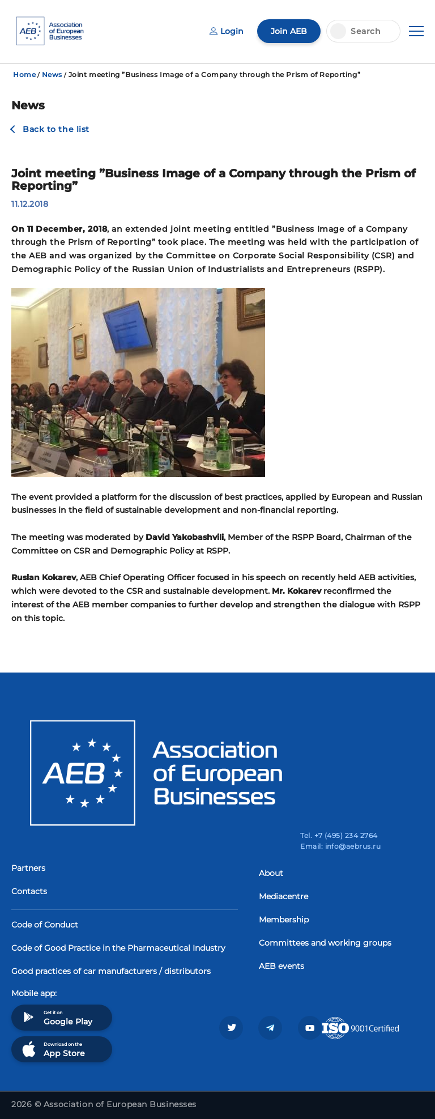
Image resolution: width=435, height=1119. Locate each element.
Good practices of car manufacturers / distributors (111, 971)
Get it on (56, 1017)
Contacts (29, 891)
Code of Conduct (44, 925)
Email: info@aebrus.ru (340, 846)
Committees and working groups (325, 943)
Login (227, 31)
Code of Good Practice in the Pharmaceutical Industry (118, 948)
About (271, 873)
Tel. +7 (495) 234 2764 (339, 835)
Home (24, 74)
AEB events (281, 966)
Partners (28, 868)
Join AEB (289, 31)
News (52, 74)
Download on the (52, 1049)
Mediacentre (283, 896)
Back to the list (56, 129)
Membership (284, 919)
